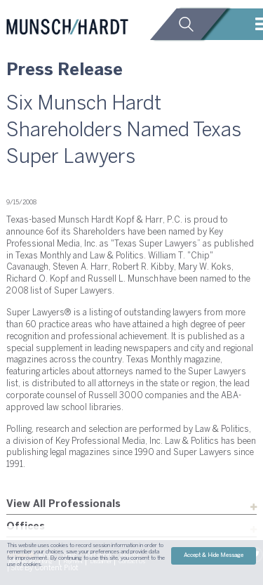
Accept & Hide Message (213, 555)
